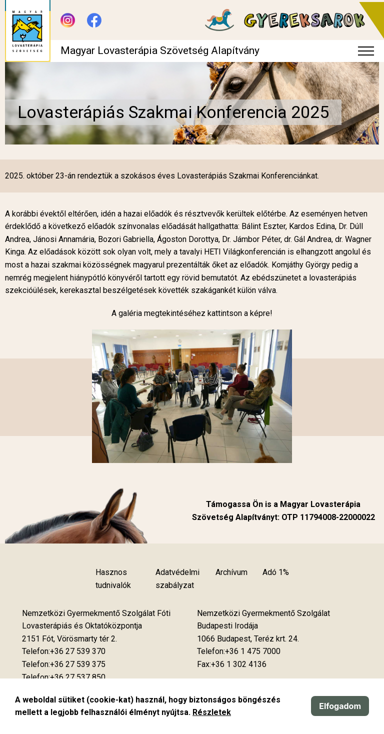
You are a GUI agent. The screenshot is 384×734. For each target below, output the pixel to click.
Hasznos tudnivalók (113, 579)
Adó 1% (275, 572)
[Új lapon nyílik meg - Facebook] (94, 20)
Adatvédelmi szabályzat (178, 579)
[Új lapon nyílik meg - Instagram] (67, 20)
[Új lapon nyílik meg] (69, 639)
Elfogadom (340, 706)
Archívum (232, 572)
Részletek (211, 712)
